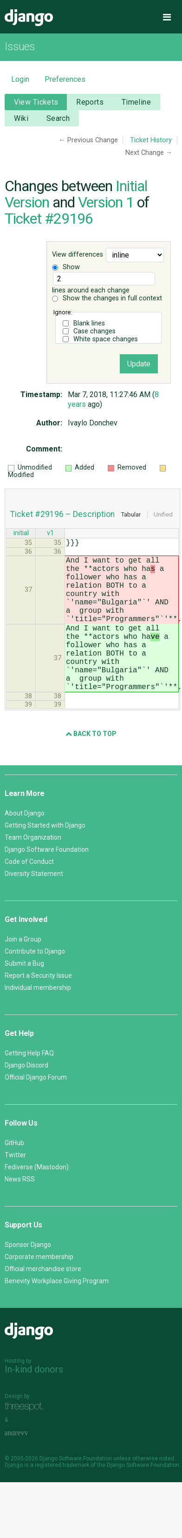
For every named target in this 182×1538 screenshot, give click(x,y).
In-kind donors (34, 1402)
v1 (50, 534)
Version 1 (106, 202)
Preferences (65, 79)
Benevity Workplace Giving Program (57, 1314)
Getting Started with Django (45, 858)
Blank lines (89, 323)
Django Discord (26, 1098)
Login (20, 79)
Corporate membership (39, 1290)
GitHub (14, 1176)
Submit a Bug (24, 997)
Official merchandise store (43, 1302)
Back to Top (91, 767)
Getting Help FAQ (29, 1086)
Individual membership (38, 1021)
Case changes (94, 331)
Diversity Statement (34, 907)
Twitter (15, 1188)
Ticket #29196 (49, 218)
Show (66, 267)
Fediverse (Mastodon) (37, 1200)
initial (21, 534)
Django (29, 17)
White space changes (105, 339)
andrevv (26, 1466)
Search (58, 118)
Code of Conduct (29, 895)
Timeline (136, 102)
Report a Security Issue (38, 1009)
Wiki (21, 118)
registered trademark (62, 1498)
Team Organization (33, 871)
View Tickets (36, 102)
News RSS (20, 1212)
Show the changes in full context (107, 298)
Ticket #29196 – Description (62, 514)
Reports (90, 102)
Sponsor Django (28, 1278)
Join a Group (23, 972)
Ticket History (151, 140)
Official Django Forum (36, 1110)
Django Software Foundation (47, 883)
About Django (25, 846)
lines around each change (103, 283)
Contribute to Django (35, 984)
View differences (77, 255)
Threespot (26, 1440)
